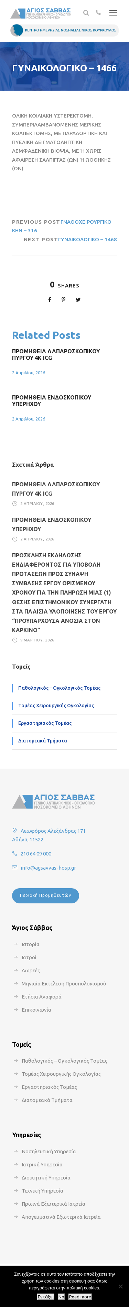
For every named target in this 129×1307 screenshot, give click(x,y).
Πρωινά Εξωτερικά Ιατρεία (53, 1204)
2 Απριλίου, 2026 (28, 372)
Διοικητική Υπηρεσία (46, 1178)
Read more (80, 1296)
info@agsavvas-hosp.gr (48, 868)
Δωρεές (31, 970)
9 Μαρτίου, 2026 (37, 640)
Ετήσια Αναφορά (42, 997)
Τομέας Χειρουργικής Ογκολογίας (56, 705)
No (61, 1296)
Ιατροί (29, 957)
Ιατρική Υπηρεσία (42, 1164)
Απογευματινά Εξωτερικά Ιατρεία (61, 1217)
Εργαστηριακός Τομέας (45, 723)
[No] (120, 1286)
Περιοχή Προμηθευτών (45, 895)
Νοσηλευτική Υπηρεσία (49, 1151)
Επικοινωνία (36, 1010)
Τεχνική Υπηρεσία (42, 1191)
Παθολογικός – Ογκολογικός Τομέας (59, 688)
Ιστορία (31, 944)
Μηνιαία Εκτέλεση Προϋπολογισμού (64, 983)
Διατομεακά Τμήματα (42, 740)
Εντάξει (46, 1296)
